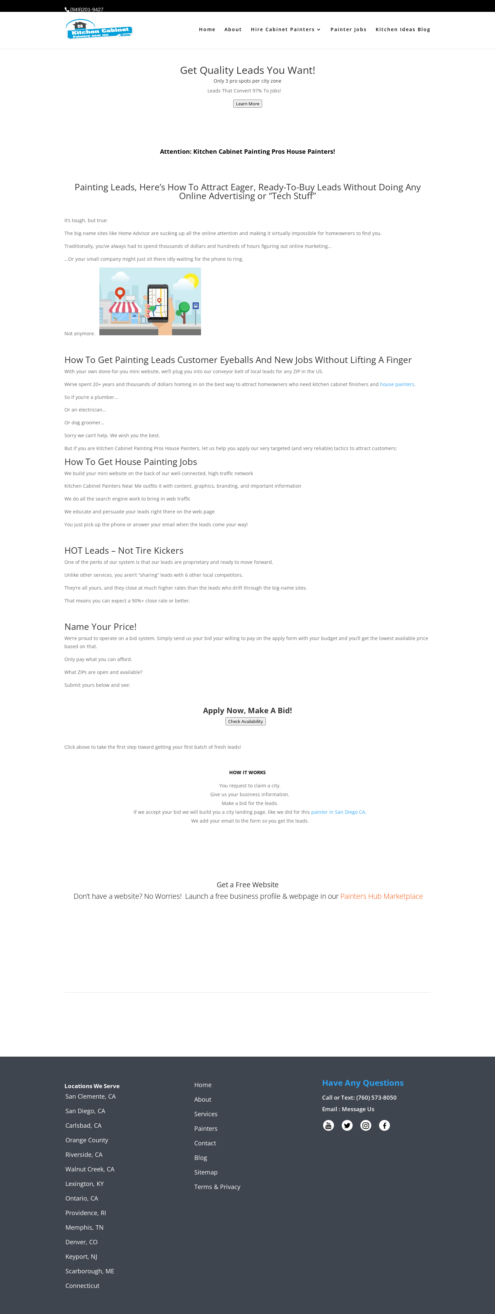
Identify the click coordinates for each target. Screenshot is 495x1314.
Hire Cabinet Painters (283, 30)
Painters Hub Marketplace (381, 896)
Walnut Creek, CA (89, 1169)
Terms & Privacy (217, 1187)
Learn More (247, 104)
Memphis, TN (84, 1227)
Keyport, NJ (81, 1256)
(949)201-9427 (86, 9)
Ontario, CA (81, 1198)
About (233, 30)
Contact (205, 1143)
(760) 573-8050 (376, 1097)
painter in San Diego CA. (339, 812)
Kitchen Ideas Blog (403, 30)
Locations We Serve (92, 1086)
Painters (206, 1128)
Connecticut (82, 1285)
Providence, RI (85, 1213)
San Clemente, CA (90, 1096)
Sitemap (206, 1172)
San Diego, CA (85, 1111)
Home (207, 30)
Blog (200, 1157)
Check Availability (245, 721)
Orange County (86, 1140)
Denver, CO (81, 1242)
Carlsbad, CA (83, 1125)
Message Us (358, 1109)
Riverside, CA (83, 1154)
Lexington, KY (84, 1184)
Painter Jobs (349, 30)
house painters (397, 384)
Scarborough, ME (89, 1271)
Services (206, 1114)
